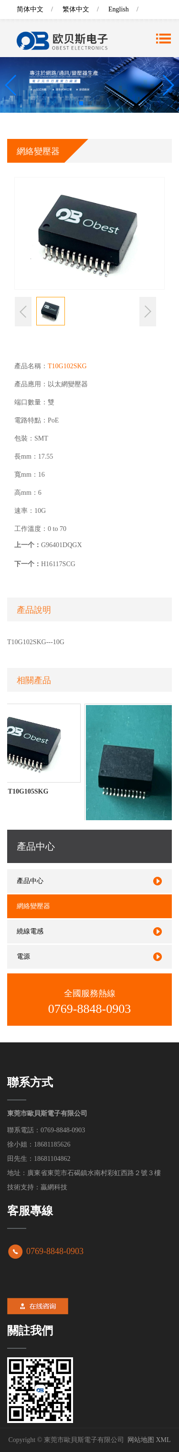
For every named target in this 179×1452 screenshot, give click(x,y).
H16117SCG (58, 564)
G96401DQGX (61, 545)
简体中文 (30, 9)
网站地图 (140, 1439)
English (118, 9)
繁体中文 (76, 9)
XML (163, 1439)
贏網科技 (54, 1187)
